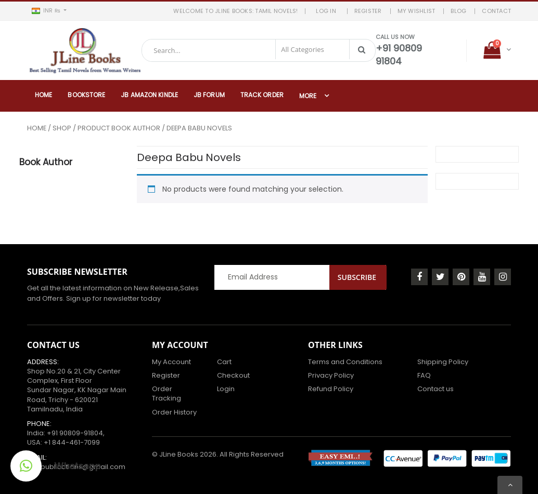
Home (43, 94)
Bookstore (86, 94)
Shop (62, 127)
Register (166, 375)
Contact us (435, 388)
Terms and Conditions (345, 361)
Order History (174, 412)
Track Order (262, 94)
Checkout (233, 375)
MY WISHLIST (416, 11)
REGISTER (368, 11)
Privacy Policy (331, 375)
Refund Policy (330, 388)
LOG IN (328, 11)
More (307, 95)
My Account (171, 361)
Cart (224, 361)
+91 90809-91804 (75, 432)
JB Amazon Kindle (149, 94)
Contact (496, 11)
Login (226, 388)
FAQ (424, 375)
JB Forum (209, 94)
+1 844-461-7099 (72, 442)
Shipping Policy (442, 361)
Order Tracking (166, 393)
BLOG (458, 11)
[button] (49, 11)
